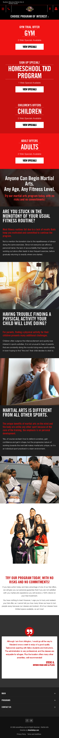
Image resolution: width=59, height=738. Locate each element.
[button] (29, 9)
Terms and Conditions (34, 734)
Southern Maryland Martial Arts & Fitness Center (13, 2)
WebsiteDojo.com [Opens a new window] (33, 730)
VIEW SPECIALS (29, 46)
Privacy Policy (21, 734)
